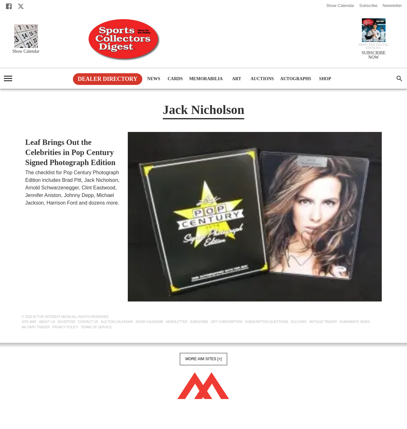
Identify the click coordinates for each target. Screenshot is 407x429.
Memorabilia (205, 79)
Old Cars (299, 322)
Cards (175, 79)
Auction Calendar (117, 322)
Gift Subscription (226, 322)
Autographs (296, 79)
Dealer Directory (108, 79)
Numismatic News (354, 322)
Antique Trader (323, 322)
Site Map (29, 322)
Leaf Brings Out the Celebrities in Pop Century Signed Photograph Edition (70, 152)
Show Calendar (340, 5)
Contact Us (88, 322)
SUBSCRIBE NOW (374, 55)
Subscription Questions (266, 322)
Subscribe (368, 5)
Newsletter (392, 5)
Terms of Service (96, 327)
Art (237, 79)
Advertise (67, 322)
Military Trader (36, 327)
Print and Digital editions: (374, 46)
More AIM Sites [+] (203, 359)
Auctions (262, 79)
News (154, 79)
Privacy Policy (65, 327)
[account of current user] (8, 78)
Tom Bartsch (39, 210)
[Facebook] (9, 6)
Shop (325, 79)
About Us (47, 322)
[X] (21, 6)
